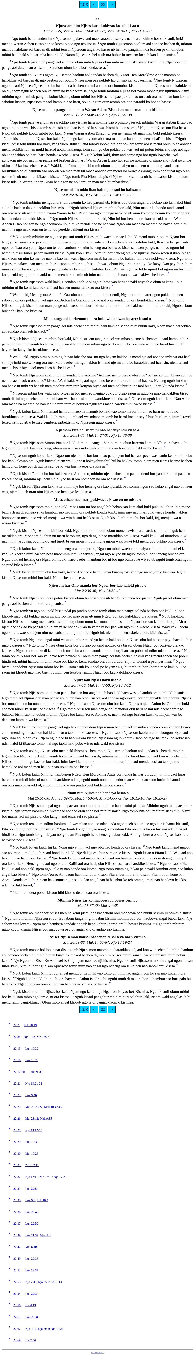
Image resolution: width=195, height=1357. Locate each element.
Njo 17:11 (31, 1177)
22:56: (17, 1305)
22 (103, 4)
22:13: (17, 1048)
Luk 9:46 (31, 1095)
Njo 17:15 (45, 1177)
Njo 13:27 (42, 1037)
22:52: (17, 1270)
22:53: (17, 1282)
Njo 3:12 (30, 1328)
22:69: (17, 1340)
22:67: (17, 1328)
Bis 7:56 (30, 1340)
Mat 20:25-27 (33, 1107)
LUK (84, 4)
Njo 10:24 (57, 1328)
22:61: (17, 1317)
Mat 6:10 (31, 1247)
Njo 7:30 (30, 1282)
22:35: (17, 1200)
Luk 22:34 (31, 1317)
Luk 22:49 (31, 1212)
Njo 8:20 (43, 1282)
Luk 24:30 (36, 1072)
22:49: (17, 1258)
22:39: (17, 1235)
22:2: (16, 1025)
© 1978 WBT (97, 1352)
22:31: (17, 1165)
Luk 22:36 (31, 1258)
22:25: (17, 1107)
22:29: (17, 1142)
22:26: (17, 1118)
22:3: (16, 1037)
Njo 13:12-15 (33, 1130)
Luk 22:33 (31, 1293)
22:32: (17, 1177)
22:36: (17, 1212)
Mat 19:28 (31, 1153)
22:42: (17, 1247)
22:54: (17, 1293)
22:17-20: (19, 1072)
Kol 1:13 (56, 1282)
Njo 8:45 (43, 1328)
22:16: (17, 1060)
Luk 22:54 (31, 1188)
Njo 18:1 (45, 1235)
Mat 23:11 (31, 1118)
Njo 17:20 (60, 1177)
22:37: (17, 1223)
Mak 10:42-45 (53, 1107)
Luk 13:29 (31, 1060)
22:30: (17, 1153)
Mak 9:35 (46, 1118)
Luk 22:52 (31, 1223)
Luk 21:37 (31, 1235)
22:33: (17, 1188)
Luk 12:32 (31, 1142)
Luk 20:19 (30, 1025)
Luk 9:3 (30, 1200)
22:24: (17, 1095)
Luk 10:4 (42, 1200)
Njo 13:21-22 (33, 1083)
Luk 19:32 (31, 1048)
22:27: (17, 1130)
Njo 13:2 (29, 1037)
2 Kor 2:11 (32, 1165)
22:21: (17, 1083)
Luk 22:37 (31, 1270)
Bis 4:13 (30, 1305)
